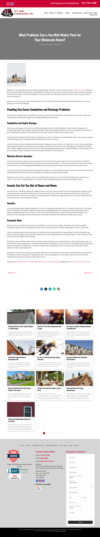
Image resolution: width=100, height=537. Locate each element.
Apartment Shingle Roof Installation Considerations (77, 358)
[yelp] (40, 480)
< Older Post (11, 273)
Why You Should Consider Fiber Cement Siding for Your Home (19, 389)
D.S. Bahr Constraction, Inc (81, 262)
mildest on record (79, 90)
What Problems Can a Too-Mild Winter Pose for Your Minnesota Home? (36, 262)
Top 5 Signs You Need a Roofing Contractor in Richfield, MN (79, 327)
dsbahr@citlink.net (47, 461)
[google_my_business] (12, 4)
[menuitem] (46, 13)
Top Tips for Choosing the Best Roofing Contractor (48, 358)
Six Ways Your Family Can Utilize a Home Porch (49, 389)
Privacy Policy (63, 531)
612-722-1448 (89, 2)
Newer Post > (88, 273)
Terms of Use (56, 531)
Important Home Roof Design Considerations (75, 389)
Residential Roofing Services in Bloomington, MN (17, 358)
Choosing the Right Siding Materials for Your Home (19, 420)
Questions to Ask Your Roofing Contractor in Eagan (49, 327)
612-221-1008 (43, 458)
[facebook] (8, 4)
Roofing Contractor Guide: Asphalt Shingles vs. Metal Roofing (20, 327)
